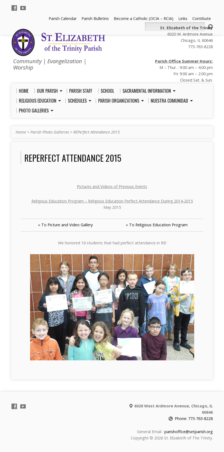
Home (21, 132)
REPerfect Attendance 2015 (96, 132)
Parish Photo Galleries (49, 132)
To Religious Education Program (158, 224)
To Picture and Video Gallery (67, 224)
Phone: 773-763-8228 (194, 418)
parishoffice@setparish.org (188, 431)
